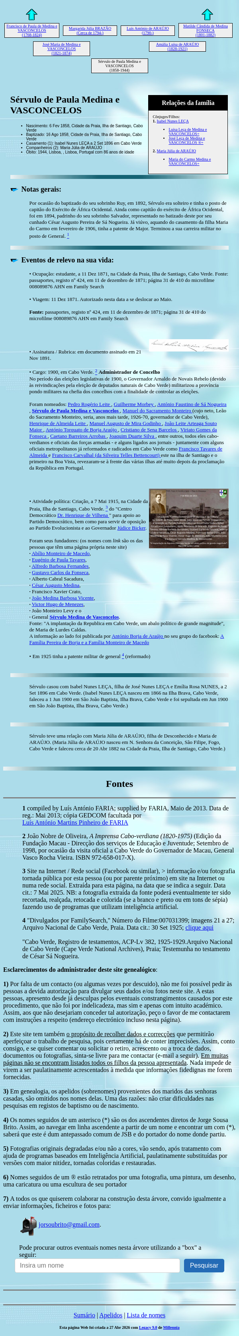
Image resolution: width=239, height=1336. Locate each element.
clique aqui (199, 927)
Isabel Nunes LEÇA (173, 121)
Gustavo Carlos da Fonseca (60, 572)
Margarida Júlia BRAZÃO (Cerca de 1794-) (90, 30)
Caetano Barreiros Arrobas (78, 436)
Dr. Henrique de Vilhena (83, 515)
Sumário (84, 1315)
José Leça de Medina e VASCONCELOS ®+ (186, 140)
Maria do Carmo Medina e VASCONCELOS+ (189, 161)
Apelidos (110, 1315)
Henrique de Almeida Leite (58, 423)
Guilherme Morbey (134, 404)
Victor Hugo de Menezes (58, 604)
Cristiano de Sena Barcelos (149, 430)
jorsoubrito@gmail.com (59, 1224)
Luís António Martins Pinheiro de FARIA (75, 822)
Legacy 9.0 (148, 1327)
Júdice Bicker (131, 528)
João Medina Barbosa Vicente (63, 598)
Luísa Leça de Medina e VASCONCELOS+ (187, 131)
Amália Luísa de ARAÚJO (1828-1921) (177, 46)
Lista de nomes (146, 1315)
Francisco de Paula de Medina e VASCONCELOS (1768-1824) (31, 30)
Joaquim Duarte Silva (132, 436)
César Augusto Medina (55, 585)
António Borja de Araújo (138, 636)
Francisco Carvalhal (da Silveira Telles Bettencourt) (106, 455)
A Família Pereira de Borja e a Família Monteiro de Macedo (126, 639)
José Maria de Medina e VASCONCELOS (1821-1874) (62, 48)
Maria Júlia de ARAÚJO (176, 151)
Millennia (171, 1327)
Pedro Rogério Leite (89, 404)
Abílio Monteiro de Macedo (60, 553)
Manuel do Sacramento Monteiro (157, 411)
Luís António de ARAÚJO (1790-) (148, 30)
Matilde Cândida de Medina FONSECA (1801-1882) (205, 30)
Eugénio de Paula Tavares (58, 560)
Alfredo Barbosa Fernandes (59, 566)
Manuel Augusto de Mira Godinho (125, 423)
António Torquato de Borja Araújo (81, 430)
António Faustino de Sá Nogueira (192, 404)
